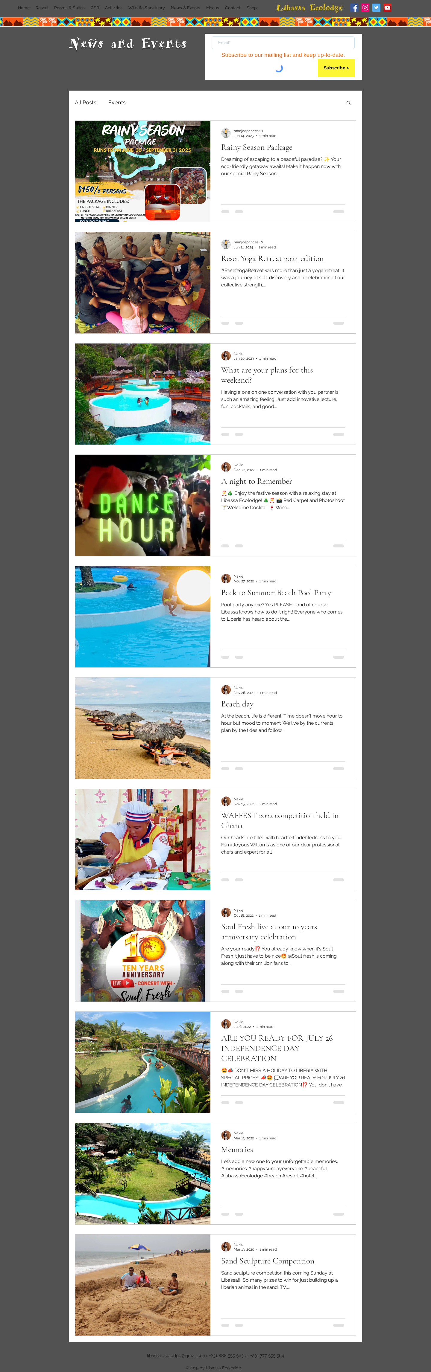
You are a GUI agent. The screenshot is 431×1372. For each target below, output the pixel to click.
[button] (348, 103)
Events (117, 102)
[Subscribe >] (336, 68)
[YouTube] (387, 8)
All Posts (85, 102)
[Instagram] (365, 8)
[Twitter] (376, 8)
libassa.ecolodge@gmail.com (177, 1355)
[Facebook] (354, 8)
